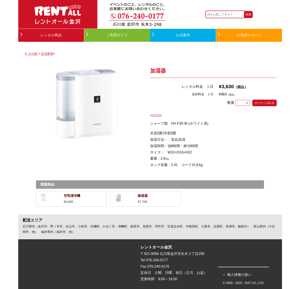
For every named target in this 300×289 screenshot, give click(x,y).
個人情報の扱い (239, 274)
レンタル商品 (51, 35)
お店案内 (183, 35)
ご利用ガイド (117, 35)
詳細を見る (71, 199)
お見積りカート (249, 35)
